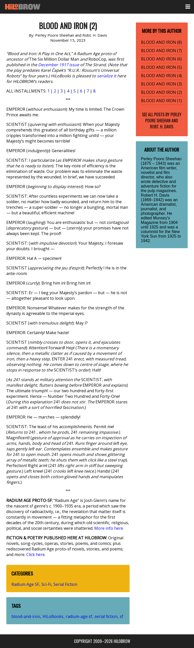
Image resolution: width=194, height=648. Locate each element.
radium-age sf (79, 616)
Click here (35, 554)
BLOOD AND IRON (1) (161, 100)
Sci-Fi (46, 584)
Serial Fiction (65, 584)
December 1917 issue (58, 64)
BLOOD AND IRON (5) (161, 67)
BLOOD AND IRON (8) (161, 42)
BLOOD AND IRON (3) (161, 84)
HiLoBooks (52, 616)
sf (121, 616)
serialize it (106, 76)
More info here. (109, 528)
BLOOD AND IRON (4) (161, 75)
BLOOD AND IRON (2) (161, 92)
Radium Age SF (25, 584)
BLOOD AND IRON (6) (161, 59)
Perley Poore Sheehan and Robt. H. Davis (163, 120)
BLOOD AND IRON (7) (161, 50)
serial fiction (105, 616)
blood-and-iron (25, 616)
